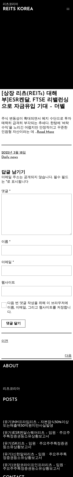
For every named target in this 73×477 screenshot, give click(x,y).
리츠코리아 (11, 389)
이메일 (7, 262)
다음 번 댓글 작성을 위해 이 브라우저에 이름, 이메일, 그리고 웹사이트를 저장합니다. (39, 308)
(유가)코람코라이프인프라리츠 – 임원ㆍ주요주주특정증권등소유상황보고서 (35, 467)
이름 (5, 242)
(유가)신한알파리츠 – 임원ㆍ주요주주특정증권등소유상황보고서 (35, 456)
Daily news (9, 157)
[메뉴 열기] (68, 9)
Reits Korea (18, 9)
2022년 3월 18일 (13, 153)
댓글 (5, 191)
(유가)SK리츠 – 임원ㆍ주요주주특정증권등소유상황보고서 (35, 445)
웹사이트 (8, 282)
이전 (4, 341)
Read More (45, 132)
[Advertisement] (36, 50)
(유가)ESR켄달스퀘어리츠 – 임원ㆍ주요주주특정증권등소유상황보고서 (36, 434)
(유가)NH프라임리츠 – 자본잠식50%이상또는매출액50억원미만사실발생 (36, 424)
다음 (68, 356)
